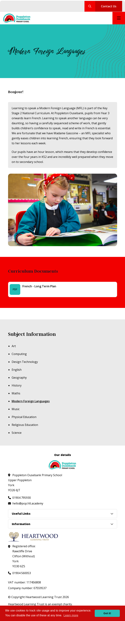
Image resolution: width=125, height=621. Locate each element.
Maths (16, 393)
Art (14, 346)
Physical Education (24, 417)
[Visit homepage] (17, 18)
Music (16, 409)
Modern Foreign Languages (31, 401)
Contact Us (108, 6)
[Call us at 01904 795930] (19, 498)
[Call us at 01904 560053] (19, 573)
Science (17, 433)
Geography (19, 378)
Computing (19, 354)
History (17, 385)
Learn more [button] (70, 615)
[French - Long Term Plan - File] (62, 289)
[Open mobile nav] (118, 18)
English (17, 370)
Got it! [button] (107, 613)
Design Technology (25, 362)
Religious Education (25, 425)
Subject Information (32, 334)
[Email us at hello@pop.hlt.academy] (25, 503)
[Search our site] (89, 6)
